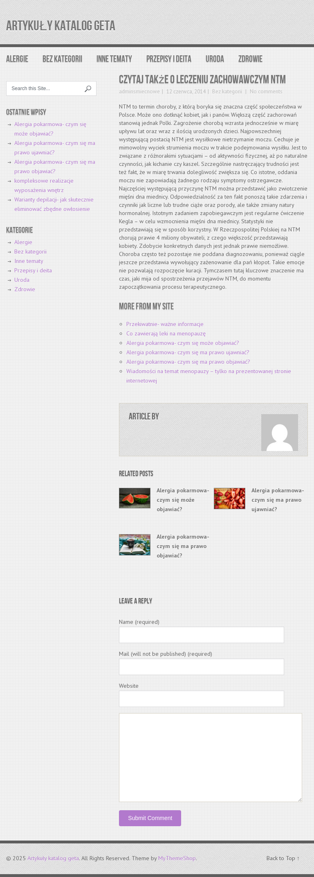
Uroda (215, 59)
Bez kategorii (62, 59)
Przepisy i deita (168, 59)
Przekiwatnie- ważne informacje (165, 324)
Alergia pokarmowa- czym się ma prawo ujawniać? (187, 352)
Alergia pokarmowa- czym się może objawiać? (182, 343)
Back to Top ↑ (283, 858)
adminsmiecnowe (139, 91)
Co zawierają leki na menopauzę (166, 333)
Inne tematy (114, 59)
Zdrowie (250, 59)
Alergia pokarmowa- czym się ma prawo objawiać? (188, 361)
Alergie (17, 59)
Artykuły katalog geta (60, 26)
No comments (266, 91)
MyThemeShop (177, 858)
